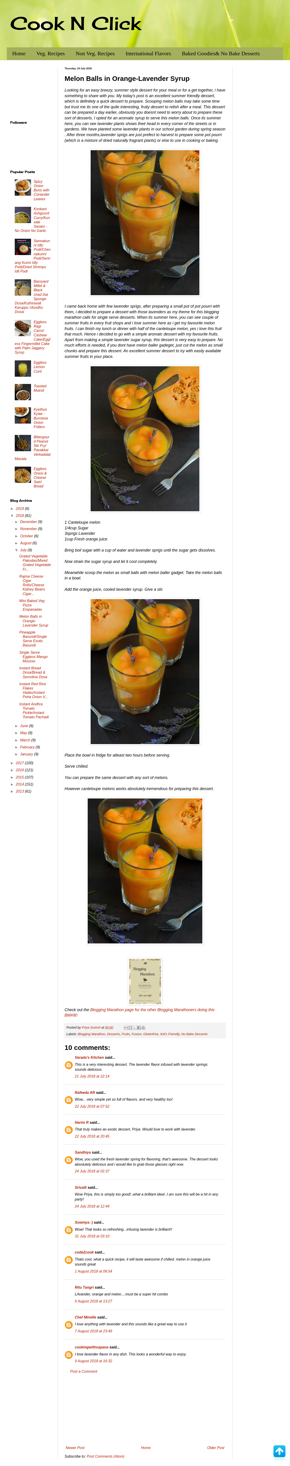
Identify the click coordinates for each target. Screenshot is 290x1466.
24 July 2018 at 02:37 (92, 1171)
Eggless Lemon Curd (40, 367)
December (29, 522)
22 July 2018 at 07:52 (92, 1106)
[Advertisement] (145, 1410)
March (25, 740)
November (29, 529)
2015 (20, 777)
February (28, 747)
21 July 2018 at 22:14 (92, 1076)
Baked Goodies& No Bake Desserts (221, 53)
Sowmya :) (84, 1222)
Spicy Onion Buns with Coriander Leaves (41, 190)
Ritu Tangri (84, 1287)
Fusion (136, 1034)
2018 (20, 516)
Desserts (113, 1034)
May (24, 733)
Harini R (82, 1122)
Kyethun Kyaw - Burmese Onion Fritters (41, 418)
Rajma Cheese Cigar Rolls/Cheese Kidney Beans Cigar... (32, 585)
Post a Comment (83, 1371)
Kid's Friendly (169, 1034)
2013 (20, 791)
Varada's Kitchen (89, 1057)
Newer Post (75, 1448)
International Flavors (148, 53)
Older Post (215, 1448)
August (26, 543)
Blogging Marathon (91, 1034)
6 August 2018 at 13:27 (93, 1301)
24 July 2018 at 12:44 (92, 1206)
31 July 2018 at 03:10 (92, 1236)
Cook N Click (75, 23)
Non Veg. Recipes (95, 53)
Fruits (126, 1034)
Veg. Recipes (50, 53)
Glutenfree (150, 1034)
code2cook (84, 1252)
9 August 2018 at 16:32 (93, 1361)
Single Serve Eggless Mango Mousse (33, 657)
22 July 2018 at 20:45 (92, 1136)
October (27, 536)
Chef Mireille (85, 1317)
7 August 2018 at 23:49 (93, 1331)
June (24, 726)
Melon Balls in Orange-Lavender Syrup (33, 621)
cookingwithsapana (91, 1347)
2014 (20, 784)
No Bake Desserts (194, 1034)
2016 (20, 770)
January (27, 754)
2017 (20, 763)
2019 (20, 509)
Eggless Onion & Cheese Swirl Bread (40, 477)
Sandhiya (83, 1152)
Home (19, 53)
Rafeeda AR (85, 1093)
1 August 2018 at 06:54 (93, 1271)
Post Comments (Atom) (105, 1456)
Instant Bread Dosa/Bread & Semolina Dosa (33, 672)
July (24, 550)
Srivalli (81, 1187)
